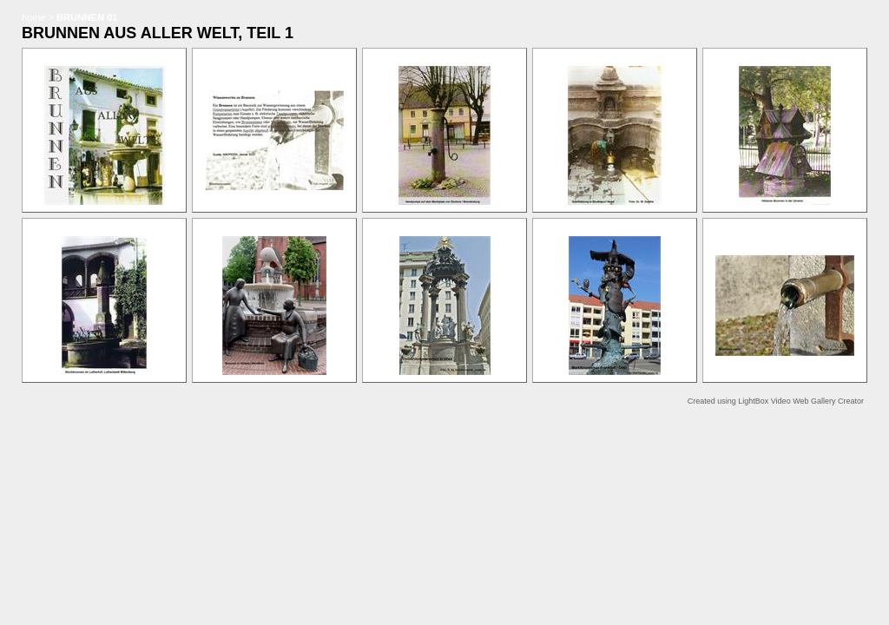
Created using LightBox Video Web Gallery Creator (776, 401)
